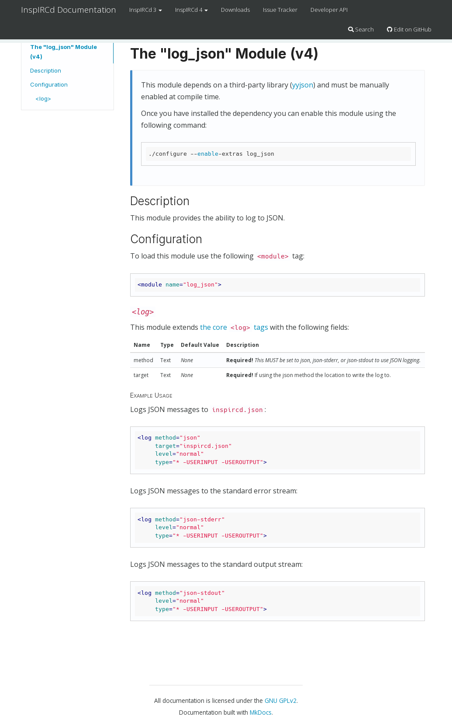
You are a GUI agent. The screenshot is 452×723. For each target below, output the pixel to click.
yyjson (302, 85)
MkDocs (261, 712)
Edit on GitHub (409, 29)
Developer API (329, 10)
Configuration (49, 84)
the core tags (234, 327)
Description (45, 70)
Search (361, 29)
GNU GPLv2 (281, 700)
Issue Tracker (280, 10)
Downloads (235, 10)
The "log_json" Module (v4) (63, 51)
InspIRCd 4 (191, 10)
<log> (43, 98)
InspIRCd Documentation (68, 9)
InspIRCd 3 (145, 10)
